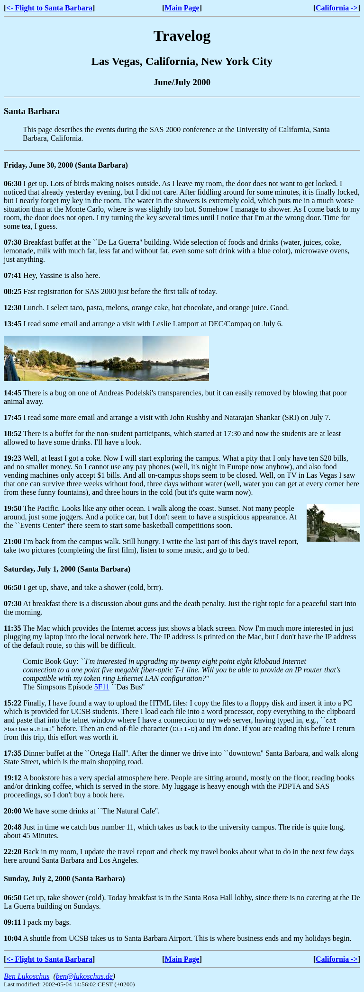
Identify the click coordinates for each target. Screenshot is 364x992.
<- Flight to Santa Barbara (49, 8)
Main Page (181, 8)
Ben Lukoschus (26, 976)
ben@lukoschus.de (84, 976)
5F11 (101, 687)
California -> (337, 8)
